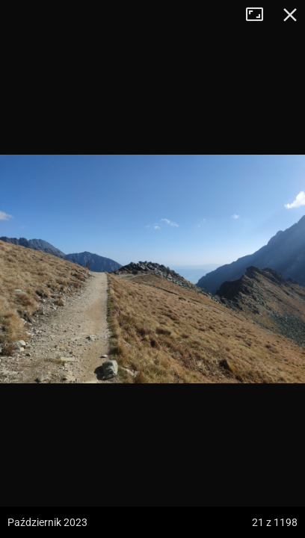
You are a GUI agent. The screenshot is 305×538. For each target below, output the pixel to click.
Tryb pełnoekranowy (260, 15)
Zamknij (290, 15)
